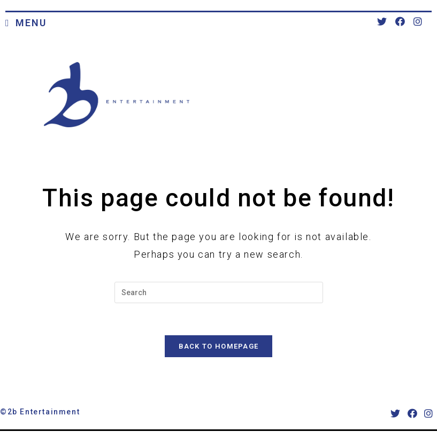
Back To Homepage (219, 346)
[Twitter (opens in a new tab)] (382, 22)
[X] (395, 413)
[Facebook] (413, 413)
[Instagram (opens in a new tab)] (417, 22)
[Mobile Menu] (26, 23)
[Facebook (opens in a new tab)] (400, 22)
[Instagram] (429, 413)
